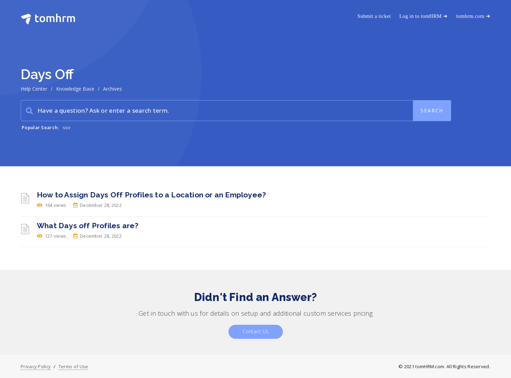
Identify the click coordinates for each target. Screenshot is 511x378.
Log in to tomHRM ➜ (423, 16)
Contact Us (256, 331)
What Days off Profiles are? (87, 225)
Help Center (34, 88)
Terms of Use (73, 366)
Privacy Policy (36, 366)
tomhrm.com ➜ (473, 16)
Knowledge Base (75, 88)
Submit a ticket (374, 16)
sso (67, 127)
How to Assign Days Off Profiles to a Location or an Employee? (151, 194)
